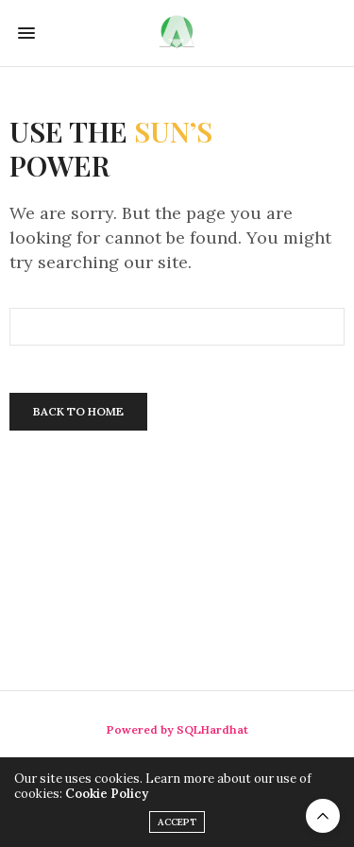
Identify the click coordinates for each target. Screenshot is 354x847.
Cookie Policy (106, 794)
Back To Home (78, 411)
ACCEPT (177, 822)
